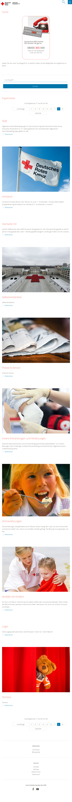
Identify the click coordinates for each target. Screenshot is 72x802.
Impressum (36, 774)
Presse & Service (11, 367)
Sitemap (36, 769)
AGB (4, 121)
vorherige (20, 109)
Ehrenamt (36, 750)
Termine (6, 697)
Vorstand (7, 196)
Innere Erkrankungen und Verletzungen (24, 438)
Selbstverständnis (12, 297)
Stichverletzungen (12, 521)
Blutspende (36, 752)
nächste (38, 113)
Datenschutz (36, 772)
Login (5, 626)
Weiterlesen (9, 134)
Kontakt (36, 767)
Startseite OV (9, 224)
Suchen (35, 86)
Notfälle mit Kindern (13, 596)
